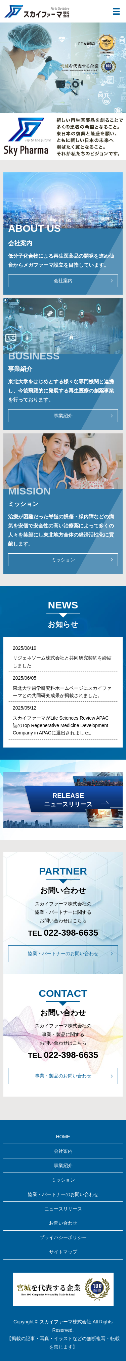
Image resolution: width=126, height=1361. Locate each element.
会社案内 (63, 280)
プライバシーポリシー (63, 1237)
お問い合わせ (63, 1223)
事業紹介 (63, 415)
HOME (63, 1136)
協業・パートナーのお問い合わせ (63, 953)
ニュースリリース (63, 1208)
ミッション (63, 559)
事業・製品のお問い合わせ (63, 1075)
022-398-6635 (71, 933)
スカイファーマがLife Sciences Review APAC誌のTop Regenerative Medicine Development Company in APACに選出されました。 (61, 725)
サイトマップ (63, 1251)
